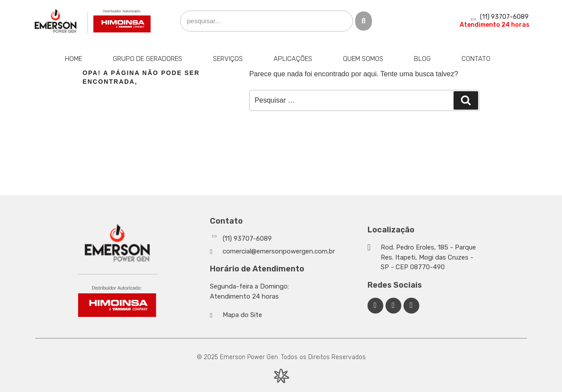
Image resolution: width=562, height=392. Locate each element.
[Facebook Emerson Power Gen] (375, 306)
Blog (422, 59)
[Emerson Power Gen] (93, 21)
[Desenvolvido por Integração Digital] (281, 376)
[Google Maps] (423, 257)
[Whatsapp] (286, 239)
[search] (266, 21)
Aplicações (293, 59)
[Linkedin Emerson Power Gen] (393, 306)
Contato (475, 59)
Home (73, 59)
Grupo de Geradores (147, 59)
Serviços (228, 59)
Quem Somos (363, 59)
